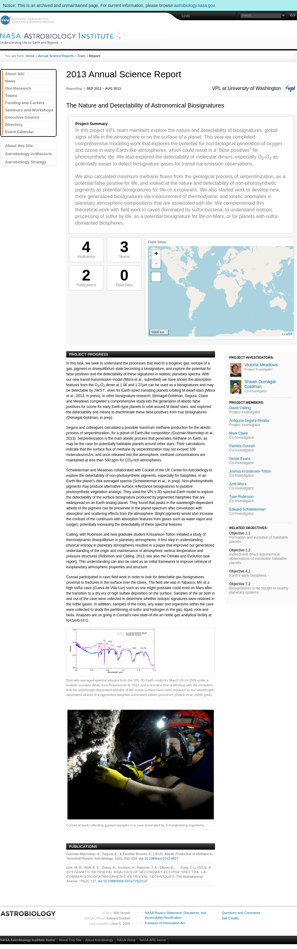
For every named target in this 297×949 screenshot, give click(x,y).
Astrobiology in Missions (28, 154)
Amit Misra (237, 484)
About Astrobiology (99, 940)
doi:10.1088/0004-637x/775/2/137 (123, 881)
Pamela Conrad (241, 446)
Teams (11, 95)
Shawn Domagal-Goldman (260, 384)
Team (81, 56)
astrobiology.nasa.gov (194, 5)
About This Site (70, 940)
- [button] (156, 263)
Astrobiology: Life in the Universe (28, 915)
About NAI (14, 74)
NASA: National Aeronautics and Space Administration (27, 20)
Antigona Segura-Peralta (249, 420)
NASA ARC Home (153, 940)
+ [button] (156, 254)
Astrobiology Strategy (25, 162)
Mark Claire (238, 433)
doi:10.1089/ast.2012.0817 (158, 858)
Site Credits (230, 918)
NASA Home (126, 940)
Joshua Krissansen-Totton (250, 471)
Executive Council (22, 117)
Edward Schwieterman (247, 509)
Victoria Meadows (261, 364)
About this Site (19, 145)
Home (30, 56)
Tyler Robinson (241, 497)
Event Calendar (19, 132)
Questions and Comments (241, 913)
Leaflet (287, 334)
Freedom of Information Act (165, 923)
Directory (13, 124)
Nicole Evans (239, 459)
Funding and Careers (24, 103)
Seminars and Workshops (29, 110)
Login (186, 15)
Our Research (18, 88)
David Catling (240, 408)
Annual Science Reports (56, 56)
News (10, 81)
